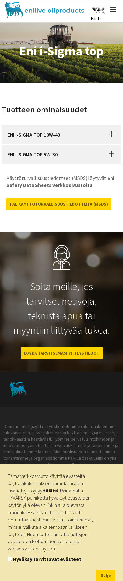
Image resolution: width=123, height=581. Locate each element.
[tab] (61, 134)
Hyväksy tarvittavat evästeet (47, 559)
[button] (112, 134)
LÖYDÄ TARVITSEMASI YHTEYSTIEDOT (61, 353)
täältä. (51, 490)
